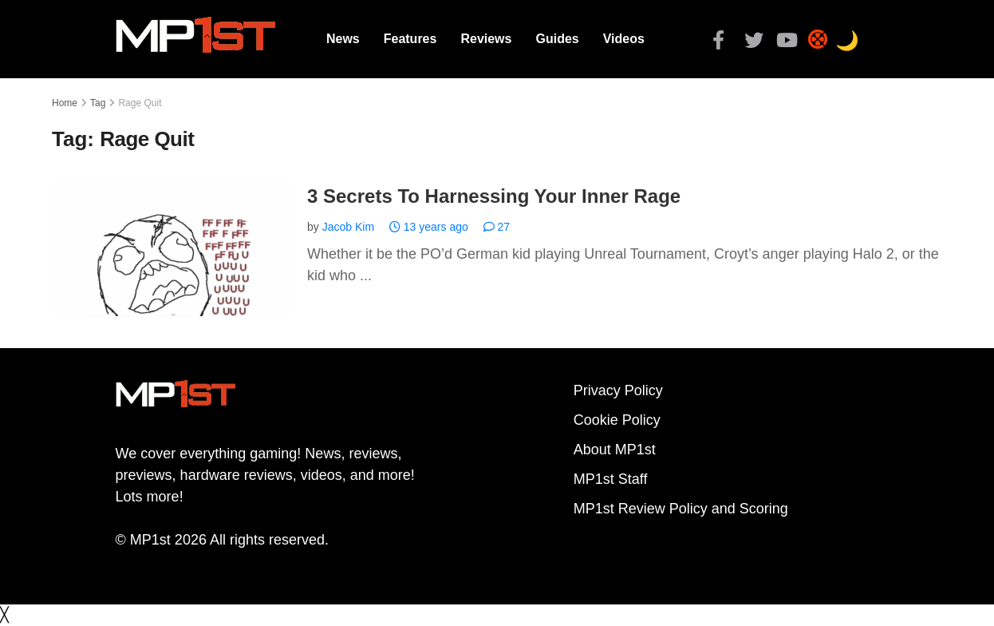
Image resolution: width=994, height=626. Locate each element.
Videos (624, 39)
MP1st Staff (611, 479)
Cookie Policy (617, 420)
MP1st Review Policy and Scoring (681, 509)
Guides (556, 39)
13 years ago (428, 226)
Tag (97, 103)
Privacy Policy (618, 390)
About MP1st (615, 450)
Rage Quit (139, 103)
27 (496, 226)
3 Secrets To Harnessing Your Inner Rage (493, 196)
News (343, 39)
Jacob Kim (348, 226)
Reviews (485, 39)
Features (410, 39)
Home (64, 103)
